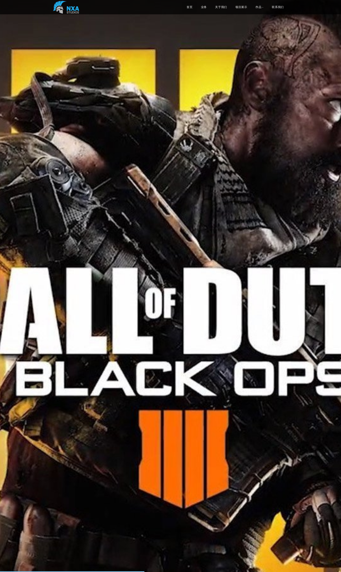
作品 (258, 7)
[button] (13, 286)
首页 (189, 7)
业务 (204, 7)
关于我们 (221, 7)
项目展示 (241, 7)
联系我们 (278, 7)
